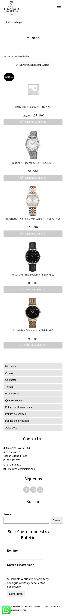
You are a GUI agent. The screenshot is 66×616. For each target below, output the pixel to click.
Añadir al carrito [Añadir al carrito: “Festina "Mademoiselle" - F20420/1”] (33, 177)
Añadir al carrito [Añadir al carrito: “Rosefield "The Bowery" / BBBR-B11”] (33, 289)
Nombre (12, 550)
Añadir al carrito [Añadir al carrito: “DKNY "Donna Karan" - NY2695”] (33, 121)
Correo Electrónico (20, 564)
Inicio (8, 22)
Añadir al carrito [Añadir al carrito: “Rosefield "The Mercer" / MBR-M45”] (33, 345)
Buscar (8, 514)
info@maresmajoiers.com (20, 469)
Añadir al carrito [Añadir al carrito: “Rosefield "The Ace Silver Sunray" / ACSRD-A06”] (33, 233)
